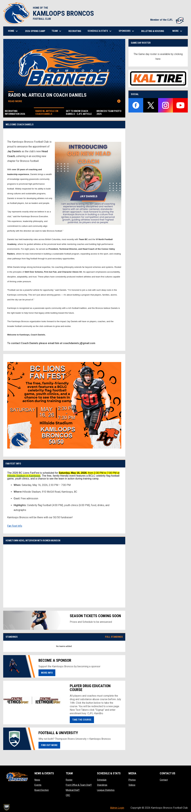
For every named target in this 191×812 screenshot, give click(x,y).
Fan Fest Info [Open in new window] (14, 525)
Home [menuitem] (13, 31)
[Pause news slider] (119, 101)
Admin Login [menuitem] (117, 807)
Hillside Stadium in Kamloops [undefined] (23, 475)
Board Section (41, 790)
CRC (68, 795)
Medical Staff (73, 790)
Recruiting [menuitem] (74, 31)
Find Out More (50, 745)
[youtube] (180, 105)
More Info (47, 672)
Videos (131, 785)
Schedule (101, 780)
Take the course (81, 719)
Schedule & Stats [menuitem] (100, 31)
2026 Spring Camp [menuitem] (35, 31)
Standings (102, 785)
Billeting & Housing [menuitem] (152, 31)
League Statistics (106, 790)
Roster (69, 780)
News (37, 780)
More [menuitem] (177, 31)
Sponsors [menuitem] (127, 31)
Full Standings (114, 636)
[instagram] (165, 105)
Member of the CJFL (167, 19)
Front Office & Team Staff (79, 785)
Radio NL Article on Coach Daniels (49, 95)
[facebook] (135, 105)
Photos (132, 780)
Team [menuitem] (57, 31)
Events (37, 785)
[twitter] (150, 105)
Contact (164, 780)
